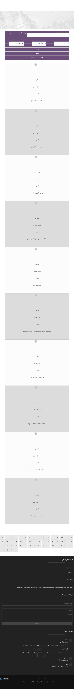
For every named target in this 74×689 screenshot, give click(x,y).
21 (25, 542)
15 (71, 537)
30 (66, 542)
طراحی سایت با (41, 679)
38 (30, 546)
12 (57, 537)
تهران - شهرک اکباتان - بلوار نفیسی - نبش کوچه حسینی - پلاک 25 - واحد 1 (44, 645)
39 (34, 546)
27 (53, 542)
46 (66, 546)
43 (53, 546)
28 (57, 542)
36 (21, 546)
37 (25, 546)
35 (16, 546)
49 (7, 550)
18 (11, 542)
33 (7, 546)
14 (66, 537)
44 (57, 546)
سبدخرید (68, 568)
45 (62, 546)
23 (34, 542)
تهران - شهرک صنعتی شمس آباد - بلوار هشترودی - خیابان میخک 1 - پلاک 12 (44, 652)
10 (48, 537)
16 (2, 542)
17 (7, 542)
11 (53, 537)
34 (11, 546)
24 (39, 542)
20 (21, 542)
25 (43, 542)
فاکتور (69, 572)
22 (30, 542)
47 (71, 546)
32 (2, 546)
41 (43, 546)
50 (11, 550)
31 (71, 542)
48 (2, 550)
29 (62, 542)
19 (16, 542)
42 (48, 546)
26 (48, 542)
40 (39, 546)
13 (62, 537)
